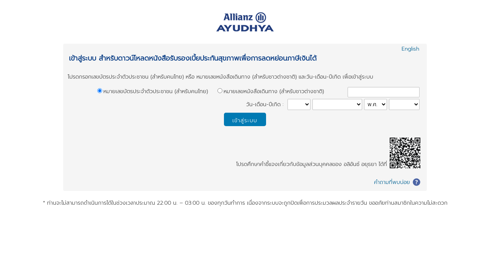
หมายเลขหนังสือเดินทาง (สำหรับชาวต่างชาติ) (274, 91)
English (410, 49)
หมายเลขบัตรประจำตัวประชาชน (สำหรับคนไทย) (155, 91)
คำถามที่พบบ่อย (392, 182)
